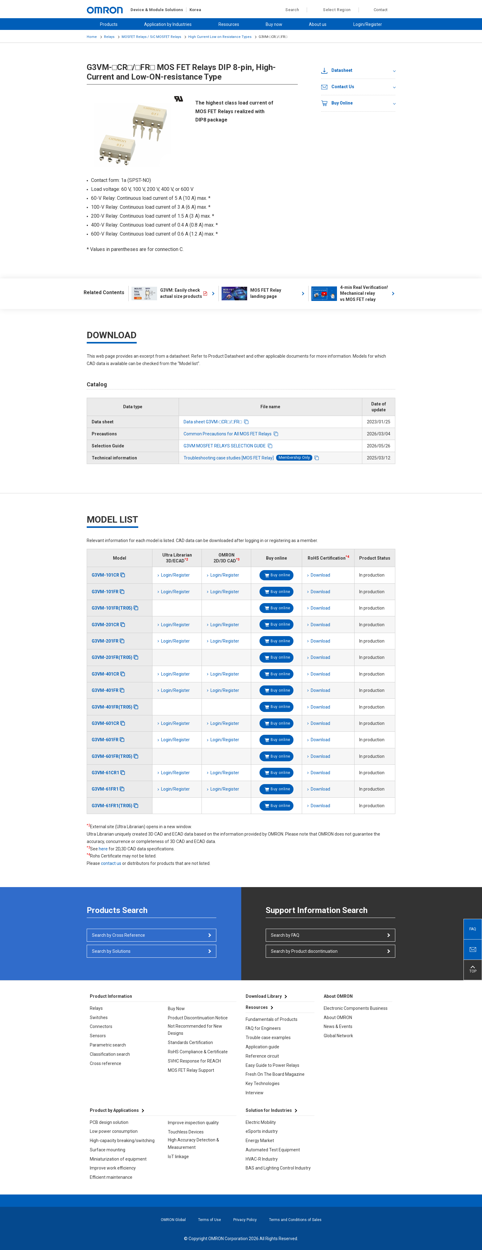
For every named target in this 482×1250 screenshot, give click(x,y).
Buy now (274, 24)
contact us (111, 863)
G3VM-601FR (105, 739)
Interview (255, 1092)
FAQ (472, 929)
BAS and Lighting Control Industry (278, 1168)
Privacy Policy (245, 1220)
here (103, 848)
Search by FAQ (285, 935)
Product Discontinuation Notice (198, 1017)
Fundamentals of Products (271, 1019)
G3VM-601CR (105, 723)
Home (92, 37)
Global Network (338, 1035)
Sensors (98, 1035)
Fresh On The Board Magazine (275, 1074)
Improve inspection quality (193, 1122)
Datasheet (336, 70)
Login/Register (367, 24)
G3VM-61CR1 (105, 772)
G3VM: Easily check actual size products (166, 293)
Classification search (110, 1054)
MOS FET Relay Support (191, 1070)
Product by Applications (114, 1110)
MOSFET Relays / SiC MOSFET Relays (151, 37)
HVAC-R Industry (262, 1159)
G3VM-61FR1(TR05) (112, 805)
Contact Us (337, 87)
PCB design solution (109, 1122)
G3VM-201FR (105, 641)
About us (317, 24)
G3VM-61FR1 (105, 789)
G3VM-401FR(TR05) (112, 707)
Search (289, 9)
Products (109, 24)
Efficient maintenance (111, 1177)
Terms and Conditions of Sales (295, 1220)
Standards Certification (190, 1042)
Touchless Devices (186, 1131)
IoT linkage (178, 1156)
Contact (381, 9)
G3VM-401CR (105, 674)
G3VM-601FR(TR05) (112, 756)
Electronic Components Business (356, 1008)
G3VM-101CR (105, 575)
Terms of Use (209, 1220)
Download (320, 575)
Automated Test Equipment (273, 1149)
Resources (228, 24)
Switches (99, 1017)
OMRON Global (173, 1220)
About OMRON (338, 1017)
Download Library (264, 996)
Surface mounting (107, 1149)
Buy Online (337, 103)
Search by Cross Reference (118, 935)
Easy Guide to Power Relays (272, 1065)
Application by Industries (168, 24)
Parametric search (108, 1044)
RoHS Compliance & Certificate (198, 1051)
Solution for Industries (269, 1110)
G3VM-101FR (105, 591)
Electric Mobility (261, 1122)
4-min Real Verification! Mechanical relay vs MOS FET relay (350, 293)
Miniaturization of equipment (118, 1159)
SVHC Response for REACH (194, 1061)
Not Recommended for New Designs (195, 1030)
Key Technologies (263, 1083)
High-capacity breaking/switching (122, 1140)
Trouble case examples (268, 1037)
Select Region (337, 9)
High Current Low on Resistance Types (219, 37)
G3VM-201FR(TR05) (112, 657)
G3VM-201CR (105, 624)
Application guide (262, 1046)
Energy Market (260, 1140)
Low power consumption (114, 1131)
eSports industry (262, 1131)
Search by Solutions (111, 951)
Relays (109, 37)
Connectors (101, 1026)
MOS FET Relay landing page (251, 293)
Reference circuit (262, 1056)
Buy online (280, 575)
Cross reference (105, 1063)
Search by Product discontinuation (304, 951)
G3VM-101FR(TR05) (112, 608)
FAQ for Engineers (263, 1028)
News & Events (338, 1026)
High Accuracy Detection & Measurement (193, 1143)
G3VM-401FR (105, 690)
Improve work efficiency (113, 1168)
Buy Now (176, 1008)
